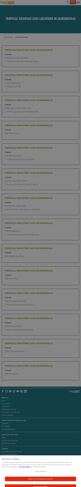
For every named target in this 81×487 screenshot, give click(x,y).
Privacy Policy (24, 470)
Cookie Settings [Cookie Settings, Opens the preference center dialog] (40, 474)
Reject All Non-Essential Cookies (40, 482)
